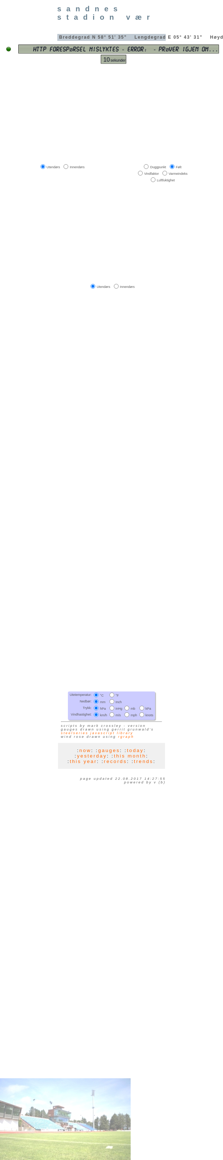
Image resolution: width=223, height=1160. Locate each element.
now (85, 750)
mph (134, 715)
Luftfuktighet (166, 180)
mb (133, 708)
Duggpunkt (158, 167)
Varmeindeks (178, 174)
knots (150, 715)
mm (102, 702)
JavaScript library (112, 733)
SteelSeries (74, 733)
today (135, 750)
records (115, 761)
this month (130, 756)
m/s (118, 715)
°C (102, 695)
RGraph (126, 737)
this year (83, 761)
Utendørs (53, 167)
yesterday (92, 756)
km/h (103, 715)
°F (117, 695)
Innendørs (77, 167)
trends (143, 761)
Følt (179, 167)
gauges (109, 750)
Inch (119, 702)
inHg (119, 708)
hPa (103, 708)
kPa (148, 708)
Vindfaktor (151, 174)
